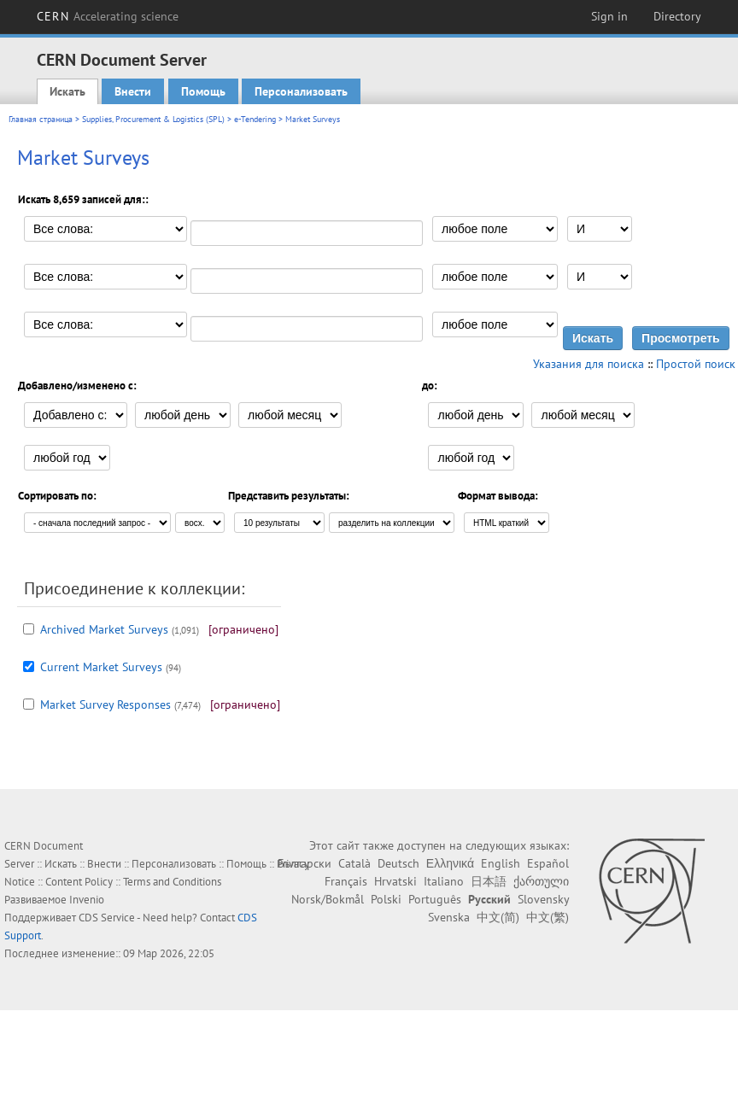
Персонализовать (301, 91)
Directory (677, 16)
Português (434, 899)
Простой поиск (695, 363)
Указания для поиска (588, 363)
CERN (108, 16)
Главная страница (41, 119)
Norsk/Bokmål (327, 899)
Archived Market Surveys (104, 629)
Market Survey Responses (105, 704)
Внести (132, 91)
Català (354, 863)
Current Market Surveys (101, 667)
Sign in (609, 16)
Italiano (444, 881)
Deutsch (398, 863)
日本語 (489, 881)
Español (548, 863)
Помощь (203, 91)
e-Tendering (255, 119)
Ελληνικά (450, 863)
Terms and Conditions (172, 881)
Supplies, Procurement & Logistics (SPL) (153, 119)
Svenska (449, 917)
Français (346, 881)
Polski (386, 899)
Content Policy (79, 881)
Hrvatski (395, 881)
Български (304, 863)
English (500, 863)
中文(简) (498, 917)
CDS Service (107, 917)
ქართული (541, 881)
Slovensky (543, 899)
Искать (67, 91)
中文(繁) (547, 917)
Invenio (86, 899)
